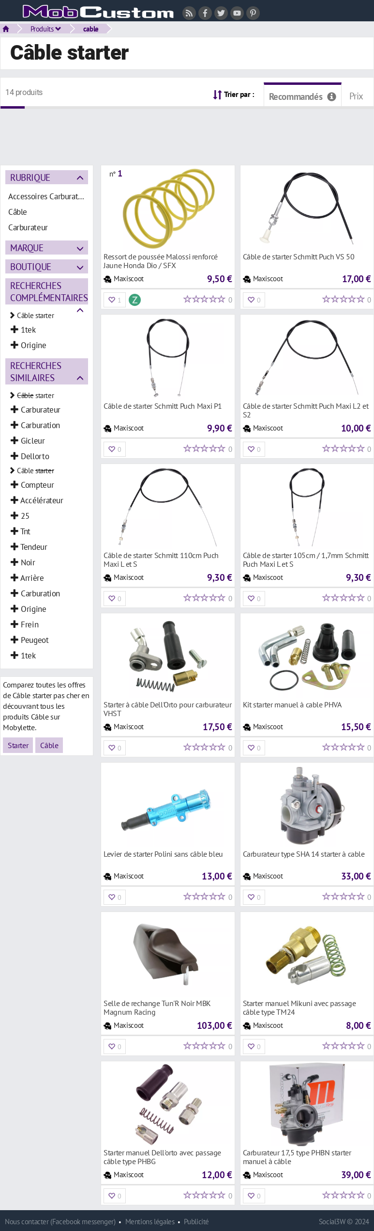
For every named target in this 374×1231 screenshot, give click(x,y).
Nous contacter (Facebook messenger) (60, 1221)
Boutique (30, 266)
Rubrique (30, 177)
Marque (27, 247)
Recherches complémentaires (49, 291)
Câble (49, 745)
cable (91, 28)
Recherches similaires (35, 371)
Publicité (196, 1221)
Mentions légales (150, 1221)
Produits (45, 28)
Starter (18, 745)
